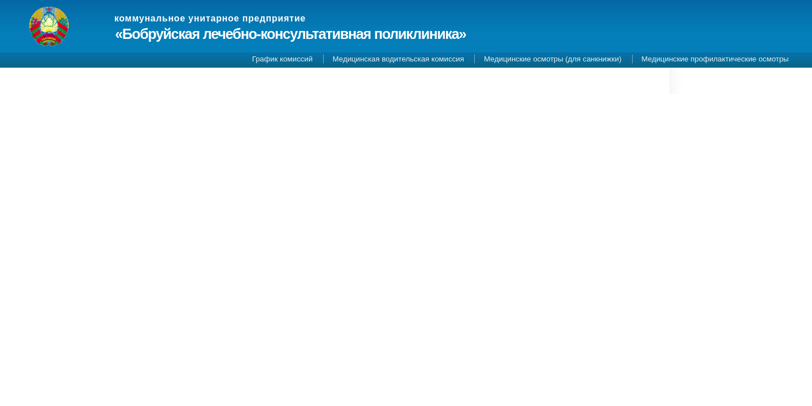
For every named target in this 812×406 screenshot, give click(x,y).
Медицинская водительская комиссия (398, 59)
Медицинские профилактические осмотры (715, 59)
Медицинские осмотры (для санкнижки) (552, 59)
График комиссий (282, 59)
